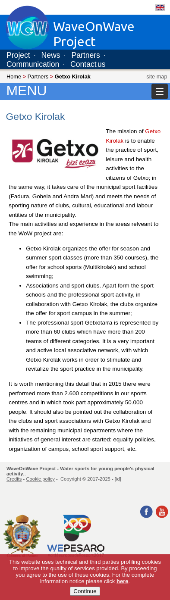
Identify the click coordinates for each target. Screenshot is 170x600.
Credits (14, 478)
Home (13, 76)
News (50, 55)
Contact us (88, 64)
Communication (32, 64)
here (122, 581)
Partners (85, 55)
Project (18, 55)
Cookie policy (40, 478)
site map (156, 76)
